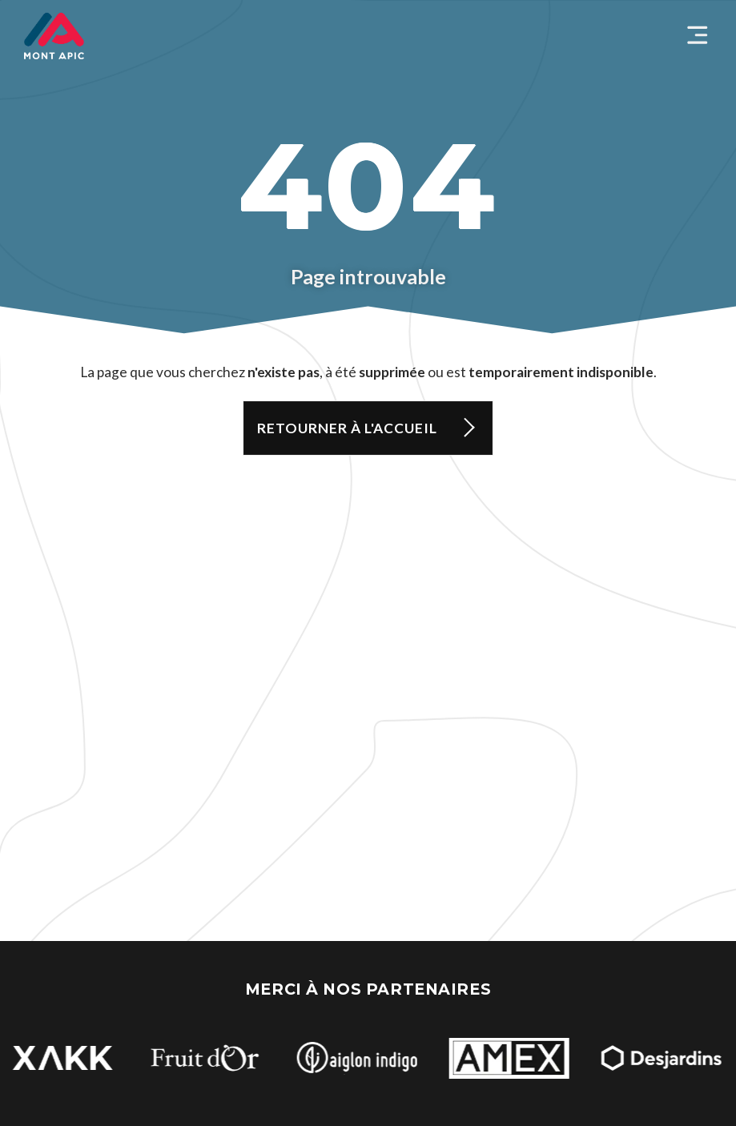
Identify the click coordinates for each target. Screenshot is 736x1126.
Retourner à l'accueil (347, 428)
